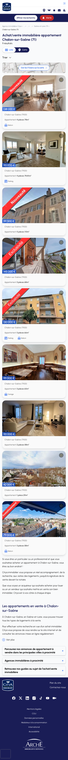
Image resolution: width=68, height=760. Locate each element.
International (34, 727)
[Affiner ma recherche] (25, 18)
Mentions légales (34, 709)
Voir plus (8, 639)
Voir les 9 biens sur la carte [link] (34, 68)
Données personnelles (34, 718)
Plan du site (55, 682)
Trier (7, 57)
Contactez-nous (58, 687)
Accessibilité (34, 731)
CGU (34, 713)
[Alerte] (47, 18)
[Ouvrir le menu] (64, 3)
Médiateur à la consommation (34, 722)
